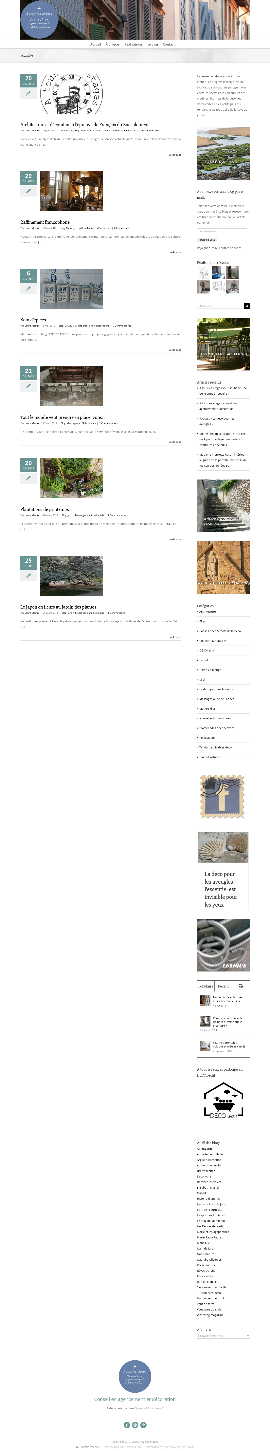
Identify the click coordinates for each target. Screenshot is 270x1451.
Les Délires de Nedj (210, 1226)
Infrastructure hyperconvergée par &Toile (170, 1447)
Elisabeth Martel (208, 1187)
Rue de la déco (207, 1282)
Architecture (66, 130)
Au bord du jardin (209, 1165)
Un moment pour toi (210, 1298)
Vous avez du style (209, 1309)
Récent (223, 986)
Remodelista (205, 1276)
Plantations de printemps (44, 509)
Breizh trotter (206, 1171)
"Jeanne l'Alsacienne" (149, 1408)
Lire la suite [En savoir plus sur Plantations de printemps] (175, 539)
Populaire (205, 986)
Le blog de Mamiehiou (211, 1221)
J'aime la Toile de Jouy (211, 1204)
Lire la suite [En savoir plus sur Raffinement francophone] (175, 252)
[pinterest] (143, 1425)
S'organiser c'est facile (211, 1287)
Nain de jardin (206, 1248)
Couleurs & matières (76, 325)
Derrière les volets (209, 1182)
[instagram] (135, 1425)
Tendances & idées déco (124, 130)
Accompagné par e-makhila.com (122, 1447)
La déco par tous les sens (216, 689)
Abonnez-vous (207, 239)
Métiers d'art (104, 228)
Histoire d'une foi (208, 1198)
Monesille (203, 1243)
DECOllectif (206, 650)
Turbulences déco (209, 1293)
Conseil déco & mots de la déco (220, 631)
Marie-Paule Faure (209, 1237)
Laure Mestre (32, 130)
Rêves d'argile (206, 1270)
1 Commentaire (116, 612)
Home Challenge (210, 670)
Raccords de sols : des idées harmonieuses (227, 999)
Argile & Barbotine (209, 1160)
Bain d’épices (33, 320)
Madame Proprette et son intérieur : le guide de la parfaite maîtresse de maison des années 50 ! (223, 460)
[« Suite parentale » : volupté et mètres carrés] (205, 1043)
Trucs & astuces (209, 757)
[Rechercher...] (220, 306)
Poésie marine (206, 1265)
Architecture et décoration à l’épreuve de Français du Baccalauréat (84, 125)
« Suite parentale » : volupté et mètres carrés (229, 1044)
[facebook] (127, 1425)
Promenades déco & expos (216, 728)
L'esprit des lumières (211, 1215)
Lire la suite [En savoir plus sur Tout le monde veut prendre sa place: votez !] (175, 441)
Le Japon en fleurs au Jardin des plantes (58, 607)
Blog (77, 130)
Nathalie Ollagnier (209, 1259)
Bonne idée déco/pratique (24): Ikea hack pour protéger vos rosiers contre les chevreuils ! (222, 439)
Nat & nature (205, 1254)
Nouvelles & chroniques (215, 718)
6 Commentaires (150, 130)
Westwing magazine (210, 1315)
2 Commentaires (108, 423)
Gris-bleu (203, 1193)
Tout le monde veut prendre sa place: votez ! (62, 417)
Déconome (204, 1176)
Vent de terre (205, 1304)
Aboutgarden (205, 1149)
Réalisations (102, 325)
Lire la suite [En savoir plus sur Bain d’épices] (175, 349)
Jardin (92, 325)
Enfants (204, 660)
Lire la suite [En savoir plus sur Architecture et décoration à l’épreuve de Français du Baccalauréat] (175, 154)
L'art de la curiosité (209, 1210)
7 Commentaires (117, 515)
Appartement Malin (210, 1154)
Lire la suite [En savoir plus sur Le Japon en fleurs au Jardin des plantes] (175, 637)
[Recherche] (247, 306)
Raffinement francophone (45, 222)
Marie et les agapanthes (213, 1232)
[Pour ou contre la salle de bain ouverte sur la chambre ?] (205, 1019)
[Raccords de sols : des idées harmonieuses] (205, 998)
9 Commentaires (122, 325)
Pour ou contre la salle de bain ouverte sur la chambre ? (228, 1021)
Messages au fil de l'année (95, 130)
